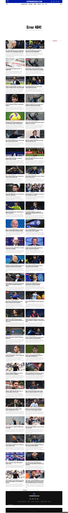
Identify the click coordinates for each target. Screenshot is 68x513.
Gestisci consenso (10, 505)
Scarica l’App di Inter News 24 (21, 501)
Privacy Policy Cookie (44, 501)
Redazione (32, 501)
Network (49, 501)
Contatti (28, 501)
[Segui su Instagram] (35, 499)
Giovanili (35, 4)
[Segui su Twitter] (33, 499)
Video (46, 4)
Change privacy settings (64, 512)
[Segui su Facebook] (30, 499)
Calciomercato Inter (24, 4)
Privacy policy (37, 501)
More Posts (25, 490)
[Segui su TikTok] (38, 499)
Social (43, 4)
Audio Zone (39, 4)
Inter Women (30, 4)
